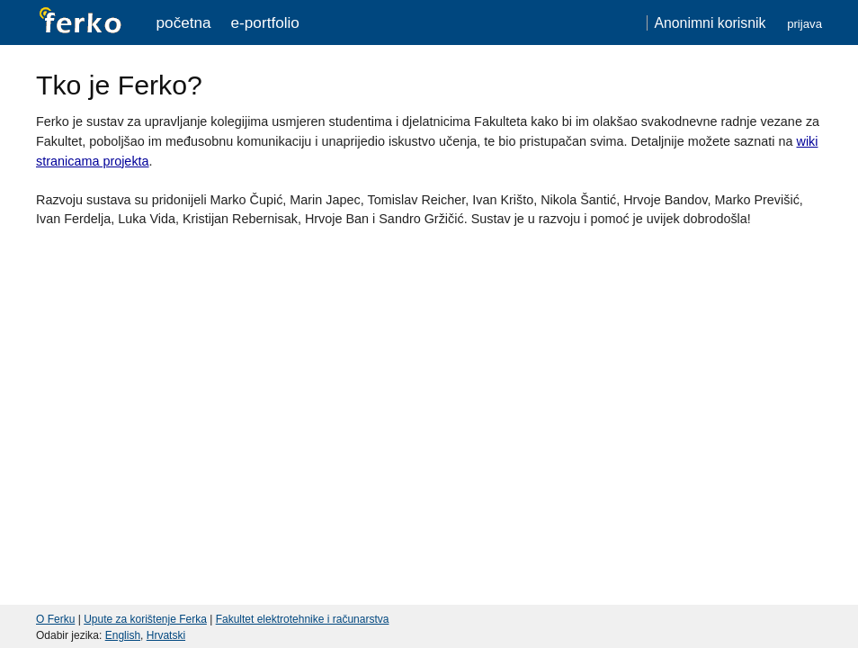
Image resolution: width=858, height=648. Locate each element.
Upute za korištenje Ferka (145, 619)
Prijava (804, 24)
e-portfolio (265, 23)
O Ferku (55, 619)
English (122, 635)
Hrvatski (166, 635)
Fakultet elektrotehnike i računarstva (302, 619)
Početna (183, 23)
